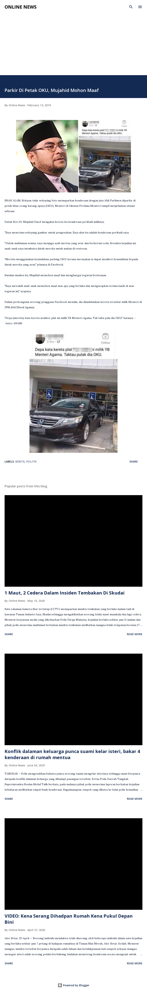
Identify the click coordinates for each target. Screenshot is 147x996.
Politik (31, 461)
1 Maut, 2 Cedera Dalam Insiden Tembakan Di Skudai (65, 593)
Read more (134, 634)
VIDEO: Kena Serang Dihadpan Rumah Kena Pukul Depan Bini (69, 919)
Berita (20, 461)
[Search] (131, 7)
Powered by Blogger (73, 985)
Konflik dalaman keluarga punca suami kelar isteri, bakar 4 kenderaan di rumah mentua (72, 754)
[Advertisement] (73, 40)
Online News (21, 7)
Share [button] (133, 461)
